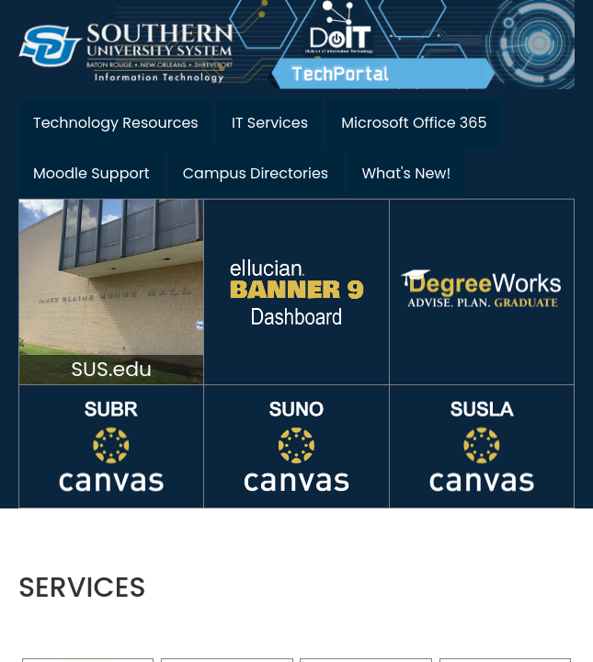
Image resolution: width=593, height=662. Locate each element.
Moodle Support (91, 173)
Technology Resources (116, 122)
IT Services (270, 122)
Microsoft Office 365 (413, 122)
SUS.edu (111, 369)
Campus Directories (255, 173)
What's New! (405, 173)
